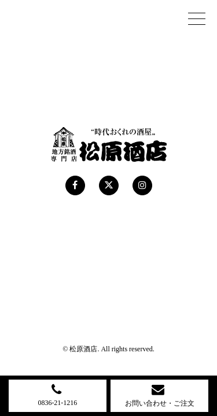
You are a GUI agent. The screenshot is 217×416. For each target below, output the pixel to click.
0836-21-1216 (57, 394)
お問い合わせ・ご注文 (159, 395)
